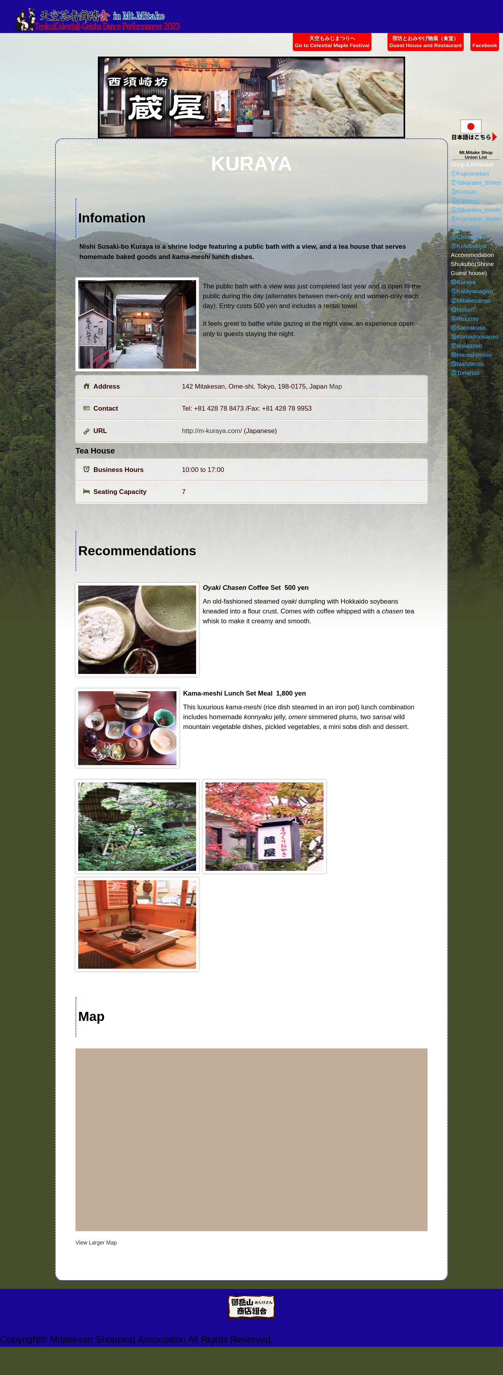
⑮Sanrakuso (468, 327)
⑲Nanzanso (467, 363)
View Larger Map (96, 1242)
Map (335, 386)
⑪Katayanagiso (472, 291)
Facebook (484, 45)
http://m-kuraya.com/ (212, 431)
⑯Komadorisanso (475, 336)
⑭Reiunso (465, 318)
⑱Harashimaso (471, 354)
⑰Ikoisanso (466, 345)
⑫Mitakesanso (470, 300)
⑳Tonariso (465, 372)
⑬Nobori (462, 309)
